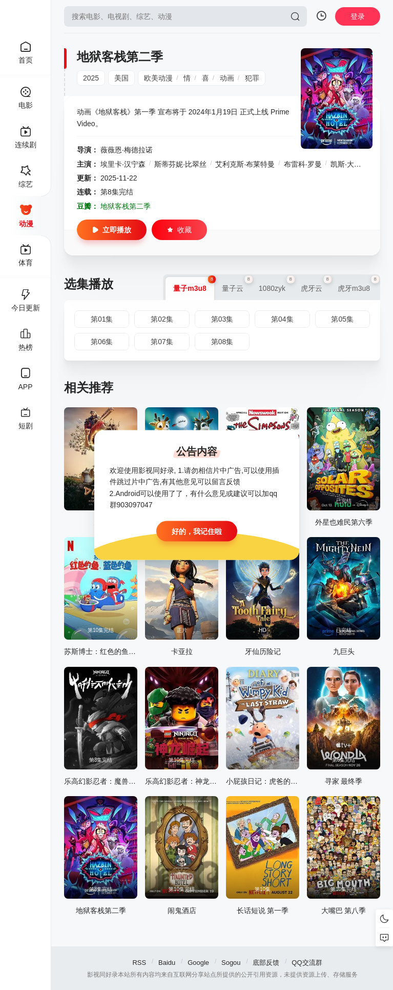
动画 (227, 78)
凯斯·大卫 (345, 164)
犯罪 (252, 78)
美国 (121, 78)
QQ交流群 (307, 962)
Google (198, 962)
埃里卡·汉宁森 (123, 164)
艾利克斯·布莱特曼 (245, 164)
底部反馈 (266, 962)
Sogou (231, 962)
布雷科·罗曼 (303, 164)
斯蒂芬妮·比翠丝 (180, 164)
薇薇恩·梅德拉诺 (126, 150)
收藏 (179, 230)
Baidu (166, 962)
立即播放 (111, 230)
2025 (91, 78)
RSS (139, 962)
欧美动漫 (158, 78)
